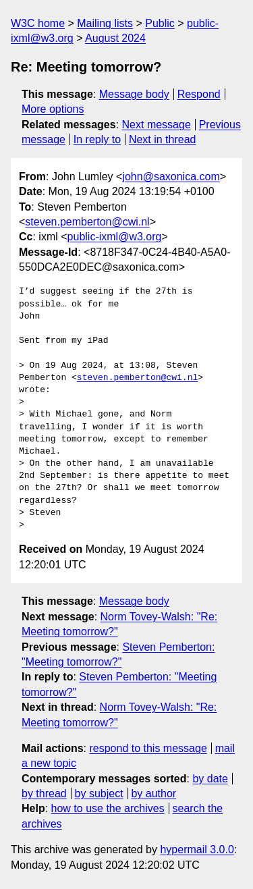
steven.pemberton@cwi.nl (87, 221)
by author (153, 793)
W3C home (38, 23)
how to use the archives (108, 808)
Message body (134, 94)
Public (160, 23)
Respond (199, 94)
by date (209, 778)
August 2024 (115, 38)
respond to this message (147, 748)
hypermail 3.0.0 (196, 849)
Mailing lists (105, 23)
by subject (99, 793)
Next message (156, 124)
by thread (44, 793)
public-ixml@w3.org (114, 236)
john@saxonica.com (170, 176)
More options (53, 109)
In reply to (97, 139)
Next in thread (162, 139)
